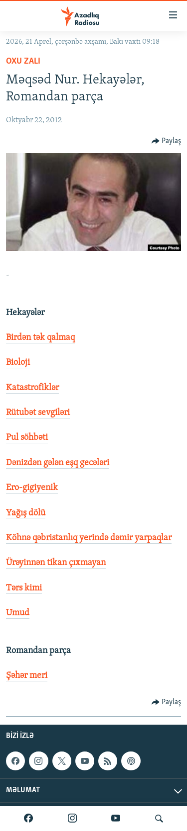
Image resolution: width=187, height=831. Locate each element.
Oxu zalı (23, 61)
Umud (17, 613)
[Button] (167, 141)
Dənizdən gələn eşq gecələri (57, 463)
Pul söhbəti (27, 437)
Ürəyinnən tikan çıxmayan (56, 563)
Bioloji (18, 362)
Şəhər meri (26, 675)
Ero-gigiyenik (32, 488)
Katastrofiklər (32, 388)
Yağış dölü (25, 513)
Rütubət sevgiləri (38, 412)
